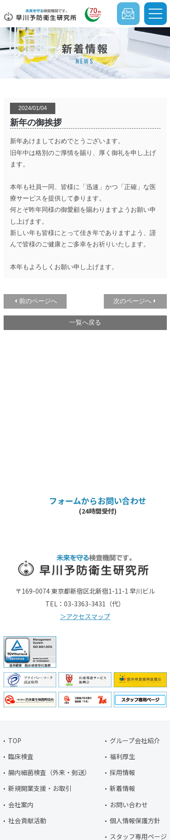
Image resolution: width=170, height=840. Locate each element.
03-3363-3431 (94, 468)
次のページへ (132, 301)
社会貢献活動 (27, 820)
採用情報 (122, 772)
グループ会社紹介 (135, 740)
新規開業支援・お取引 (40, 788)
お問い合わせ (129, 804)
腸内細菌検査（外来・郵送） (49, 772)
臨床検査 (21, 756)
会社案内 (21, 804)
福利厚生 (122, 756)
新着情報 (122, 788)
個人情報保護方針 (135, 820)
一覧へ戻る (85, 322)
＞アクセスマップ (85, 616)
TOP (14, 740)
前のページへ (38, 301)
